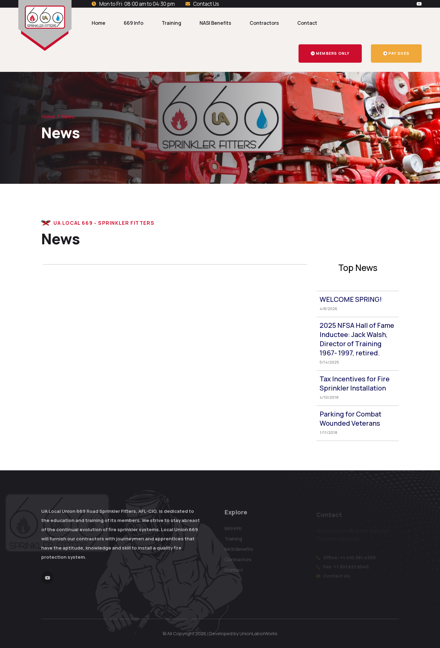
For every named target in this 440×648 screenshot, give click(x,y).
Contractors (264, 23)
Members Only (330, 53)
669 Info (133, 23)
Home (98, 23)
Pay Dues (396, 53)
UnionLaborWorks (258, 633)
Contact (307, 23)
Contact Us (206, 3)
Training (171, 23)
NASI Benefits (215, 23)
